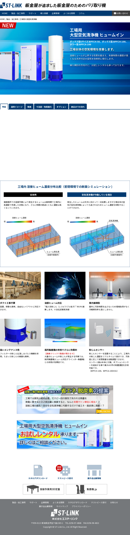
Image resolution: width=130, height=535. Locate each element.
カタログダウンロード (77, 502)
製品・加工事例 (12, 19)
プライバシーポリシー (81, 506)
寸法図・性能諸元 (44, 106)
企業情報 (55, 13)
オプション (61, 106)
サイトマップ (62, 506)
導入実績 (44, 13)
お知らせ (114, 502)
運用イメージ (17, 106)
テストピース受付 (98, 502)
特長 (4, 106)
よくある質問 (69, 13)
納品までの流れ (78, 106)
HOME (4, 13)
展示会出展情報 (45, 506)
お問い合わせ (121, 13)
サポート (32, 13)
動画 (29, 106)
